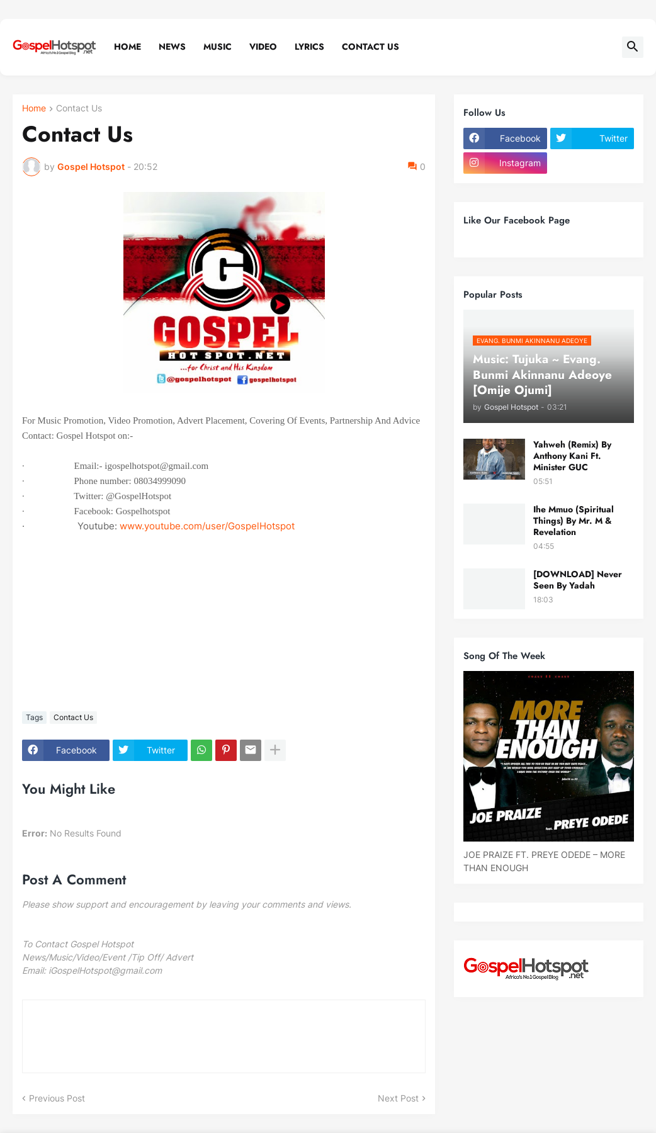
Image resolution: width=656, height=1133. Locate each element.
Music (217, 46)
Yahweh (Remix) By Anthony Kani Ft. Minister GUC (572, 456)
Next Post (398, 1098)
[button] (632, 47)
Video (263, 46)
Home (127, 46)
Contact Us (370, 46)
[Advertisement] (224, 612)
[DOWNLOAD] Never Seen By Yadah (577, 579)
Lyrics (309, 46)
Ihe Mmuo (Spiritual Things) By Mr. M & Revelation (573, 521)
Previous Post (57, 1098)
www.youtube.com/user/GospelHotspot (207, 526)
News (172, 46)
